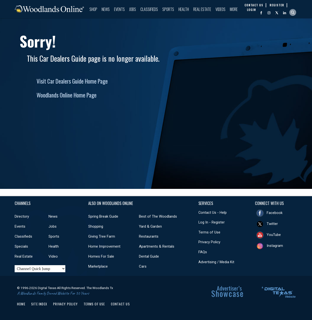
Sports (168, 9)
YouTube (274, 235)
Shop (93, 9)
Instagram (275, 245)
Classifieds (149, 9)
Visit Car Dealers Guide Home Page (72, 81)
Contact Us (120, 303)
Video (53, 256)
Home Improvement (104, 246)
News (106, 9)
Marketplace (98, 266)
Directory (22, 216)
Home (21, 303)
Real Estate (202, 9)
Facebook (275, 213)
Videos (220, 9)
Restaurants (148, 236)
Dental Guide (149, 256)
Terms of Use (209, 232)
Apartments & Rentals (156, 246)
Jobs (132, 9)
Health (183, 9)
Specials (21, 246)
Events (119, 9)
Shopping (95, 226)
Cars (142, 266)
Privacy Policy (209, 242)
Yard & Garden (150, 226)
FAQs (202, 252)
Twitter (272, 224)
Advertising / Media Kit (216, 262)
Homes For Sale (101, 256)
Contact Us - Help (212, 212)
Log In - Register (211, 222)
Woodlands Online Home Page (67, 95)
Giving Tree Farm (101, 236)
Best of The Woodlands (158, 216)
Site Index (39, 303)
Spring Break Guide (103, 216)
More (234, 9)
